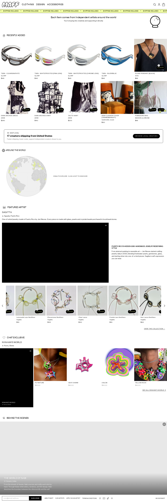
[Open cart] (163, 4)
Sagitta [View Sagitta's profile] (7, 212)
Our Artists (59, 498)
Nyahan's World (12, 342)
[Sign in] (159, 4)
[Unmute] (106, 225)
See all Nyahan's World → (154, 390)
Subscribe (35, 498)
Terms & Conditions (89, 498)
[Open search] (154, 4)
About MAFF (49, 498)
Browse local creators (146, 136)
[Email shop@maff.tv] (112, 498)
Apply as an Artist (73, 498)
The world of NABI (15, 478)
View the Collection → (154, 329)
